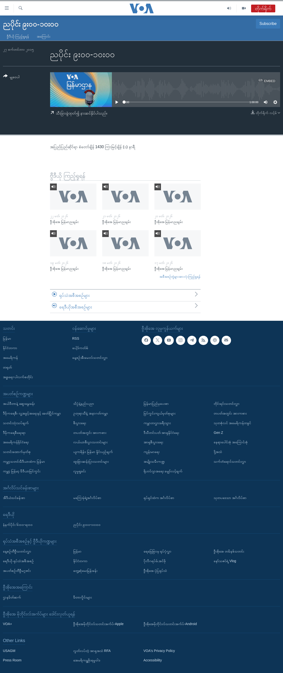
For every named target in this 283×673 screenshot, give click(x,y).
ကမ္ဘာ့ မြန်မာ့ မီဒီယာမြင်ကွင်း (21, 471)
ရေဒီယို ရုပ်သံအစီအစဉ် (18, 561)
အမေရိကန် (10, 357)
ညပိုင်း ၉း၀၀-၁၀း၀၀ (87, 524)
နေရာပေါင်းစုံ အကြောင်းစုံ (231, 442)
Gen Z (218, 432)
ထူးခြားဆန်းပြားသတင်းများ (91, 461)
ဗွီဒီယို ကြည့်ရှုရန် (18, 36)
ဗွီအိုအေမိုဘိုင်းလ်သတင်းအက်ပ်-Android (170, 624)
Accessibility (153, 660)
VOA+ (7, 624)
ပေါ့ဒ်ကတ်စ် (80, 348)
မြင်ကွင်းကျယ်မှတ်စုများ (159, 413)
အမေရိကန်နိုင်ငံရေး (16, 442)
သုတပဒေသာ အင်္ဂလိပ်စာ (230, 498)
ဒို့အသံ (218, 452)
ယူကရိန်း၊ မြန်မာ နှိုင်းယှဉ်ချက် (93, 452)
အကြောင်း (43, 36)
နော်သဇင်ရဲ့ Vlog (225, 561)
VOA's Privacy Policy (159, 650)
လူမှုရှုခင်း (79, 471)
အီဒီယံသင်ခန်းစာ (14, 498)
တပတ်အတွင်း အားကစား (89, 432)
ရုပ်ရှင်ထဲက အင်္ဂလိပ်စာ (159, 498)
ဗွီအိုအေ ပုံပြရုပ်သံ (155, 570)
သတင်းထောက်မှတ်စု (17, 452)
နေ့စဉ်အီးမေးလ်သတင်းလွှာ (90, 357)
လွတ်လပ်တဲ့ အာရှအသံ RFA (92, 650)
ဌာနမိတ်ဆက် (12, 597)
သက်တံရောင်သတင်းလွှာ (230, 461)
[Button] (11, 77)
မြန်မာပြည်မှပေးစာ (156, 403)
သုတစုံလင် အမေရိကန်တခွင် (232, 423)
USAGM (9, 650)
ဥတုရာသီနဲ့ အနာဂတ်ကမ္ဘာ (90, 413)
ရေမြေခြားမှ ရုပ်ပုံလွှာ (158, 551)
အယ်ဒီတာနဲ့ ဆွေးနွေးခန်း (19, 403)
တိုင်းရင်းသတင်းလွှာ (226, 403)
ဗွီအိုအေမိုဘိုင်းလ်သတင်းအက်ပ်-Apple (98, 624)
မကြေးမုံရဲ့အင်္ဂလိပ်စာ (87, 498)
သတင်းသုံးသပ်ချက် (16, 423)
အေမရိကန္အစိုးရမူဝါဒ (86, 660)
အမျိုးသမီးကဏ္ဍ (154, 461)
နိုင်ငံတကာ (10, 348)
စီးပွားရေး (79, 423)
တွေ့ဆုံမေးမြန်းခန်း (85, 570)
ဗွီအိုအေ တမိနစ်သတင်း (229, 551)
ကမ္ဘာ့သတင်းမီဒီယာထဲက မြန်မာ (24, 461)
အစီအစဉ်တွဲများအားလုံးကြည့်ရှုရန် (180, 276)
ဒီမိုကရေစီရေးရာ (14, 432)
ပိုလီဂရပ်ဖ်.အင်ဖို (155, 561)
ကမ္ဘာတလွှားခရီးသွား (157, 423)
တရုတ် (7, 367)
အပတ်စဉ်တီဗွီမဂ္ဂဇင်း (17, 570)
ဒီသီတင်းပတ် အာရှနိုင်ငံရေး (161, 432)
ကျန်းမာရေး (152, 452)
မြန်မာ (7, 338)
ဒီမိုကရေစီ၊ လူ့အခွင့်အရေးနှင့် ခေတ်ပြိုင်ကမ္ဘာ (32, 413)
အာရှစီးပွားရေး (153, 442)
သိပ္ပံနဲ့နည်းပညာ (83, 403)
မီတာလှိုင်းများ (82, 597)
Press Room (12, 660)
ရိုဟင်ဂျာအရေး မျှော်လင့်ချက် (163, 471)
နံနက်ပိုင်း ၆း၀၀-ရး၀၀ (18, 524)
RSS (75, 338)
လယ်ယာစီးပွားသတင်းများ (90, 442)
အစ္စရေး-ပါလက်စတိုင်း (18, 377)
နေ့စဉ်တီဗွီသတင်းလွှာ (17, 551)
